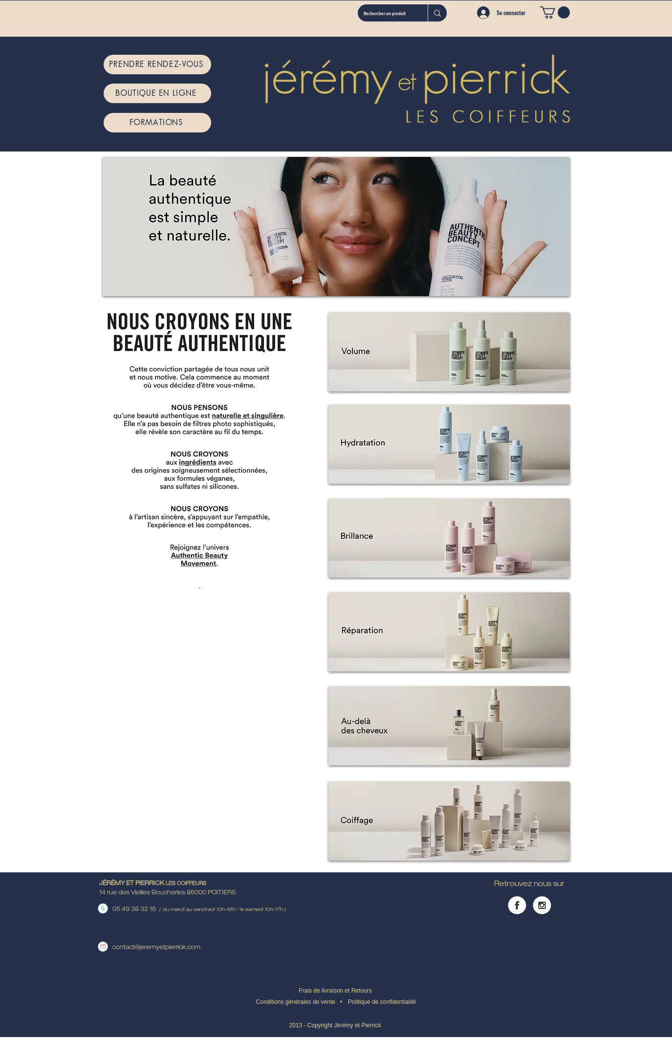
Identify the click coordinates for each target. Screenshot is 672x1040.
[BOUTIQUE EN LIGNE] (157, 93)
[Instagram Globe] (542, 906)
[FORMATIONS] (157, 122)
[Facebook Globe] (517, 906)
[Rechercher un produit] (385, 13)
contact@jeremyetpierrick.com (156, 948)
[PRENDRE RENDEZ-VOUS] (157, 64)
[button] (555, 12)
